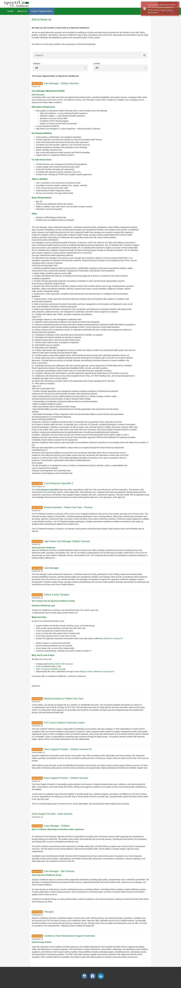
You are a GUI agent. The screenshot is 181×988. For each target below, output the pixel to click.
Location (96, 63)
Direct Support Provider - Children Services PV (68, 749)
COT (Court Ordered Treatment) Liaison (64, 722)
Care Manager (51, 568)
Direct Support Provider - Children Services (66, 778)
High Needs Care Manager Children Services (67, 541)
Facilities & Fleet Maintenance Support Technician (69, 936)
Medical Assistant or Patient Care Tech (63, 698)
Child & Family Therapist (56, 594)
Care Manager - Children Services (61, 83)
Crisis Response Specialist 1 (58, 483)
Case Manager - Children (57, 826)
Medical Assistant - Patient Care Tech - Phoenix (68, 507)
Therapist (49, 911)
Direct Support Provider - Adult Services (52, 814)
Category (36, 63)
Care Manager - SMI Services (59, 871)
